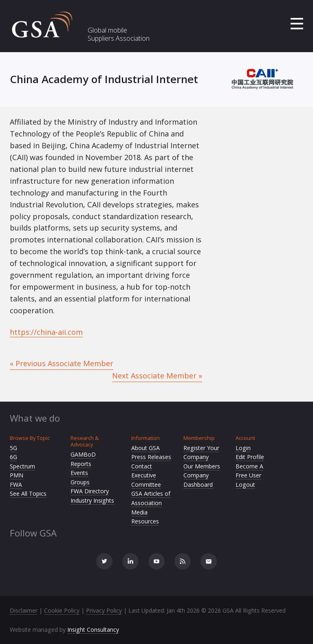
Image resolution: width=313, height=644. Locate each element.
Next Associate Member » (157, 375)
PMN (16, 475)
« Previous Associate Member (61, 363)
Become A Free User (249, 470)
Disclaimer (23, 610)
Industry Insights (92, 500)
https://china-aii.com (46, 332)
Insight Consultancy (93, 629)
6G (13, 457)
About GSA (145, 448)
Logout (245, 484)
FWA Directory (90, 491)
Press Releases (151, 457)
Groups (80, 482)
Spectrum (22, 466)
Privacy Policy (104, 610)
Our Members (201, 466)
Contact (141, 466)
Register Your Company (201, 452)
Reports (81, 464)
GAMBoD (83, 454)
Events (79, 473)
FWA (16, 484)
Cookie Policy (61, 610)
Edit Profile (250, 457)
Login (243, 448)
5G (13, 448)
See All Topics (28, 493)
